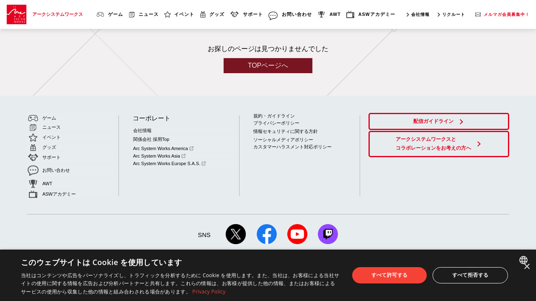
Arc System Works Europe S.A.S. (168, 160)
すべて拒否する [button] (470, 274)
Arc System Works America (162, 146)
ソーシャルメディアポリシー (283, 138)
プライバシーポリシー (276, 122)
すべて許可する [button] (389, 274)
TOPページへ (268, 65)
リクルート (453, 14)
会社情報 (420, 14)
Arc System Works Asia (158, 153)
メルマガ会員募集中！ (507, 14)
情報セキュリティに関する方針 (285, 130)
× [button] (526, 267)
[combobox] (524, 260)
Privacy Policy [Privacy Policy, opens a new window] (208, 291)
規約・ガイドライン (274, 115)
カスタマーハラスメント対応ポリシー (292, 145)
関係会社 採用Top (151, 138)
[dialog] (268, 275)
